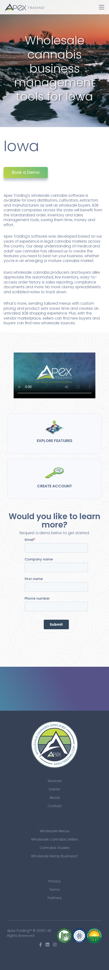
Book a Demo (25, 172)
